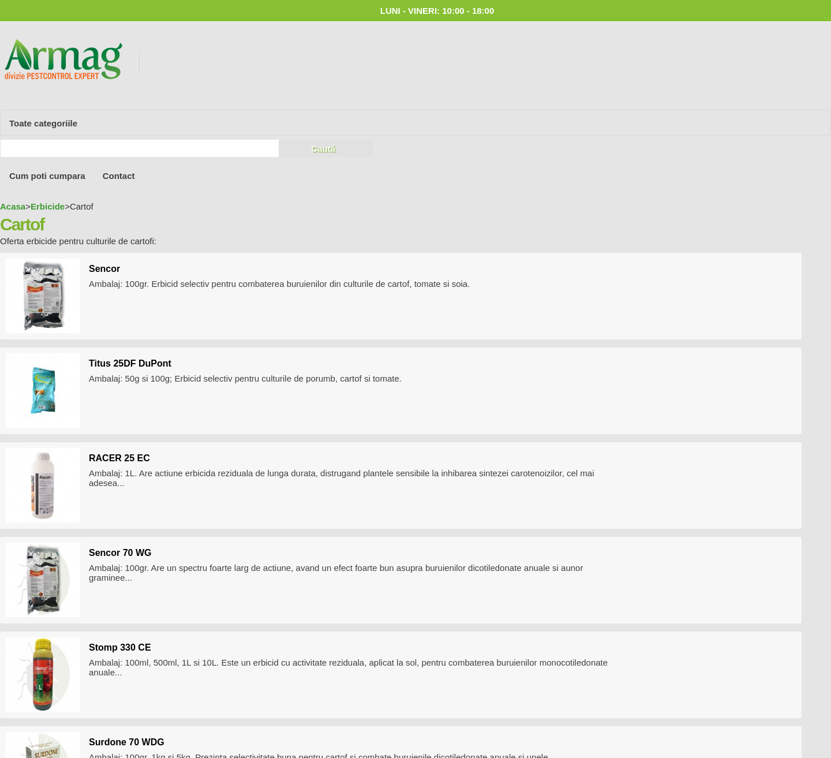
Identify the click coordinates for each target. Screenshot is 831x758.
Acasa (12, 206)
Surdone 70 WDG (126, 742)
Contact (119, 176)
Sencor (104, 269)
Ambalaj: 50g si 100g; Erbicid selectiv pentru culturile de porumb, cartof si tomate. (245, 378)
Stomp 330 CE (120, 647)
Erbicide (48, 206)
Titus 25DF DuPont (130, 363)
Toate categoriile (43, 123)
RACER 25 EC (119, 458)
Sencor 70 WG (120, 553)
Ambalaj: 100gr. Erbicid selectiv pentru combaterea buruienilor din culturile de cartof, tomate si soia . (279, 284)
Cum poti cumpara (47, 176)
